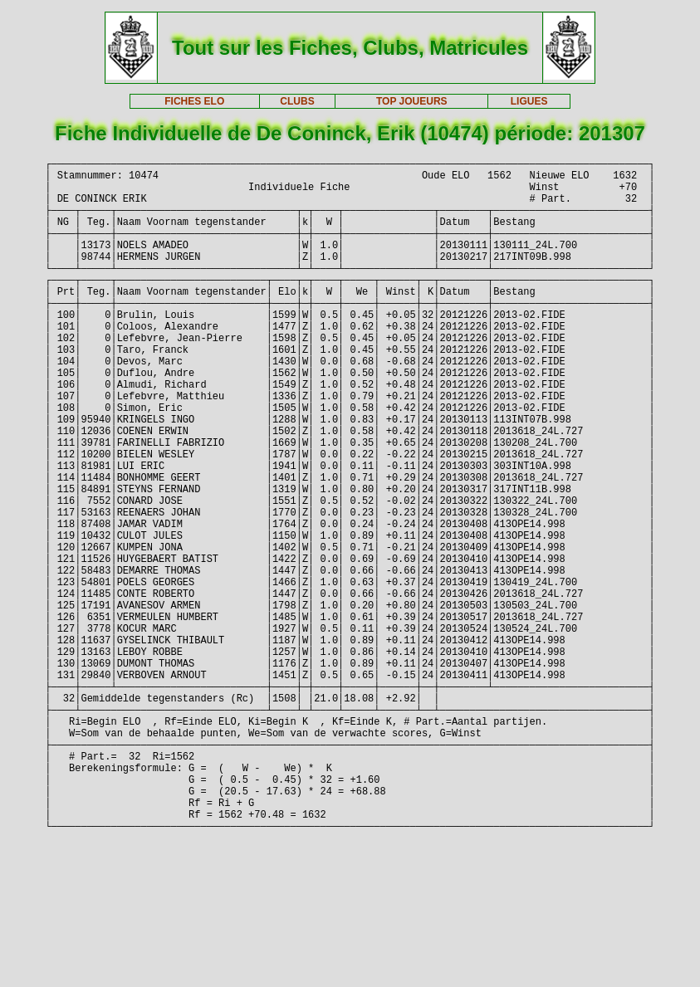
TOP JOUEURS (412, 101)
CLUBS (297, 101)
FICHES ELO (194, 101)
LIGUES (529, 101)
